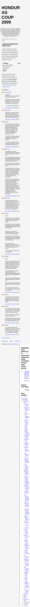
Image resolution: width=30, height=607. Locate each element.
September (26, 599)
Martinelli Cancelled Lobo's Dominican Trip (26, 488)
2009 (24, 399)
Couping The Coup (26, 580)
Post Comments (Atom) (13, 344)
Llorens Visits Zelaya (26, 429)
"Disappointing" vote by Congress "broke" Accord (26, 562)
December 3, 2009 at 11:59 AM (12, 254)
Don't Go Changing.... (26, 553)
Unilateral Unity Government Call (26, 518)
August (26, 602)
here (9, 209)
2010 (24, 398)
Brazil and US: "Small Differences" (26, 450)
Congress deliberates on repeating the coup (26, 585)
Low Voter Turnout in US (26, 405)
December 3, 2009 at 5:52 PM (12, 304)
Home (11, 341)
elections (8, 86)
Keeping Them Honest (26, 542)
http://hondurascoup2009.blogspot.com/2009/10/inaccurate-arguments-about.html (26, 376)
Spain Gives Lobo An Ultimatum (26, 409)
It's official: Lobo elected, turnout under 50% (26, 423)
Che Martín (6, 92)
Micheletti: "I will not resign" (26, 444)
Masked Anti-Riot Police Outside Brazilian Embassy (26, 480)
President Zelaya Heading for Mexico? (26, 474)
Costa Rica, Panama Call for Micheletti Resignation (26, 512)
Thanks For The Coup (26, 441)
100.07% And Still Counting (26, 433)
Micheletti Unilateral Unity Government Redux (26, 547)
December (26, 401)
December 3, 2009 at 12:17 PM (12, 292)
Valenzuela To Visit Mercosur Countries (26, 505)
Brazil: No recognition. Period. (26, 537)
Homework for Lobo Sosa (26, 493)
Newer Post (4, 341)
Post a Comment (6, 337)
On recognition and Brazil (26, 590)
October (26, 596)
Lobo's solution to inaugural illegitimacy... (26, 416)
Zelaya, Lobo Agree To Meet (26, 466)
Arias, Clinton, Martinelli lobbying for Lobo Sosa (26, 498)
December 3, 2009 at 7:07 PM (12, 334)
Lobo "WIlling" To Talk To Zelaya (26, 456)
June (25, 604)
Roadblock (26, 470)
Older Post (17, 341)
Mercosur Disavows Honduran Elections (26, 524)
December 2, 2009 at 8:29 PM (12, 107)
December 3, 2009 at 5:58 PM (12, 323)
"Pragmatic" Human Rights (26, 437)
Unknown (6, 110)
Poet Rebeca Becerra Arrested (26, 569)
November (26, 594)
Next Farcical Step (26, 557)
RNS (5, 121)
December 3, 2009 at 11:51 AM (12, 211)
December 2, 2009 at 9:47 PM (12, 119)
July (25, 603)
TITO (5, 213)
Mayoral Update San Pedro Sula (26, 575)
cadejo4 (5, 149)
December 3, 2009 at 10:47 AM (12, 195)
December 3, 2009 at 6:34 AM (12, 146)
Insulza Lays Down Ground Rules (26, 532)
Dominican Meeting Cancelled (26, 461)
